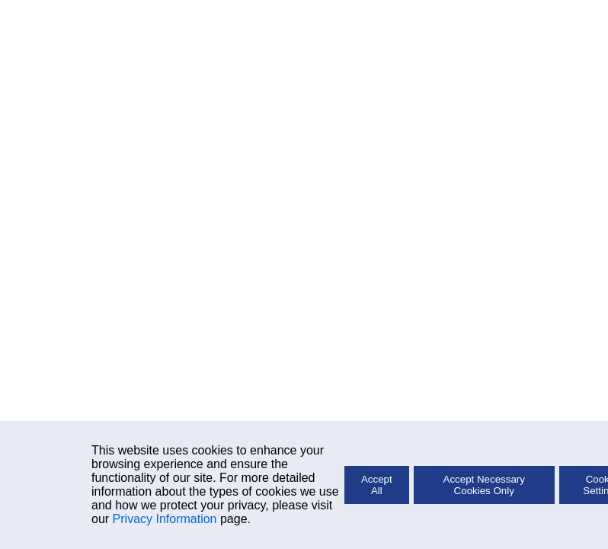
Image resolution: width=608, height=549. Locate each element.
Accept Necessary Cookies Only (484, 485)
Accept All (376, 485)
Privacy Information (165, 518)
